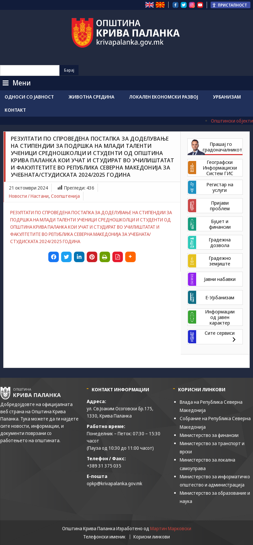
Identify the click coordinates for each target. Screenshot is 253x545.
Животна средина (91, 97)
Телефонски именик (104, 536)
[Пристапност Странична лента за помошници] (230, 5)
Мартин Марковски (170, 528)
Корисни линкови (151, 536)
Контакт (15, 110)
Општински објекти (232, 121)
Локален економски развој (163, 97)
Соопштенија (65, 196)
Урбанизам (227, 97)
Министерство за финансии (209, 435)
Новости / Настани (29, 196)
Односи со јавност (29, 97)
